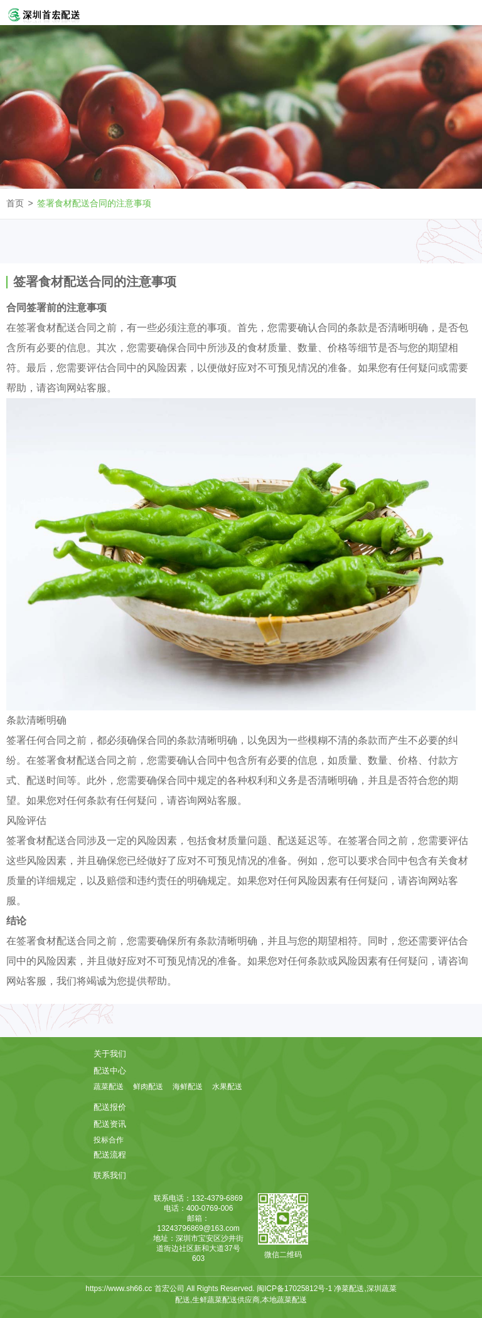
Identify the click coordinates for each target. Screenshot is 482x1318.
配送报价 (110, 1107)
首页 (15, 203)
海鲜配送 (188, 1086)
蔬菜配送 (109, 1086)
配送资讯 (110, 1124)
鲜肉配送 (148, 1086)
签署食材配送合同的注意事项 (94, 203)
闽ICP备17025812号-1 (295, 1288)
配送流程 (110, 1155)
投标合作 (109, 1140)
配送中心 (110, 1071)
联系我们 (110, 1175)
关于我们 (110, 1054)
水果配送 (227, 1086)
